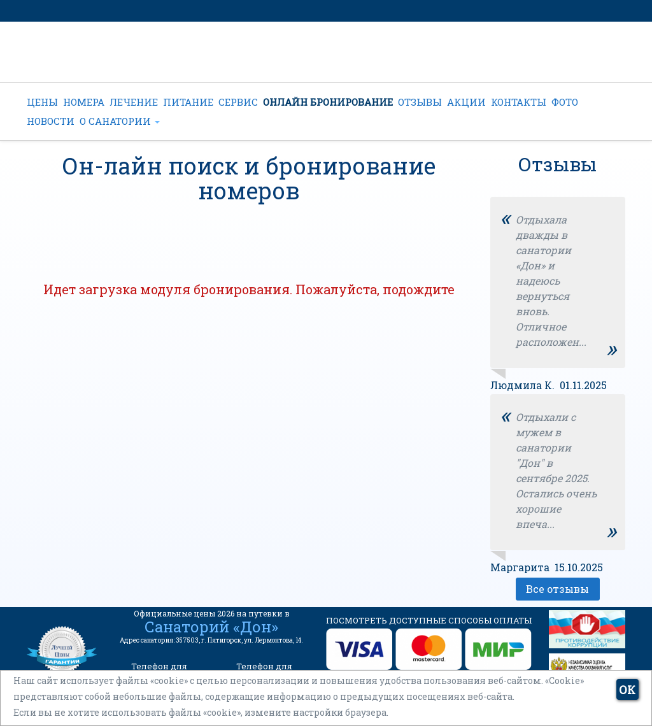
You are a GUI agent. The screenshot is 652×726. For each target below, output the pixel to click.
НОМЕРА (83, 102)
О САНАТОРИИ (120, 121)
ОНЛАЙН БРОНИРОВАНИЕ (328, 102)
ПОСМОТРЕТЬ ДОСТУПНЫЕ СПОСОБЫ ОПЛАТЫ (429, 620)
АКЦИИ (466, 102)
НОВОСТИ (50, 121)
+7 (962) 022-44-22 (300, 61)
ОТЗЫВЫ (420, 102)
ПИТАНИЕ (188, 102)
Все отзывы (557, 588)
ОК (627, 689)
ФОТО (564, 102)
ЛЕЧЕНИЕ (134, 102)
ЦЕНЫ (42, 102)
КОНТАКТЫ (518, 102)
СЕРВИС (238, 102)
